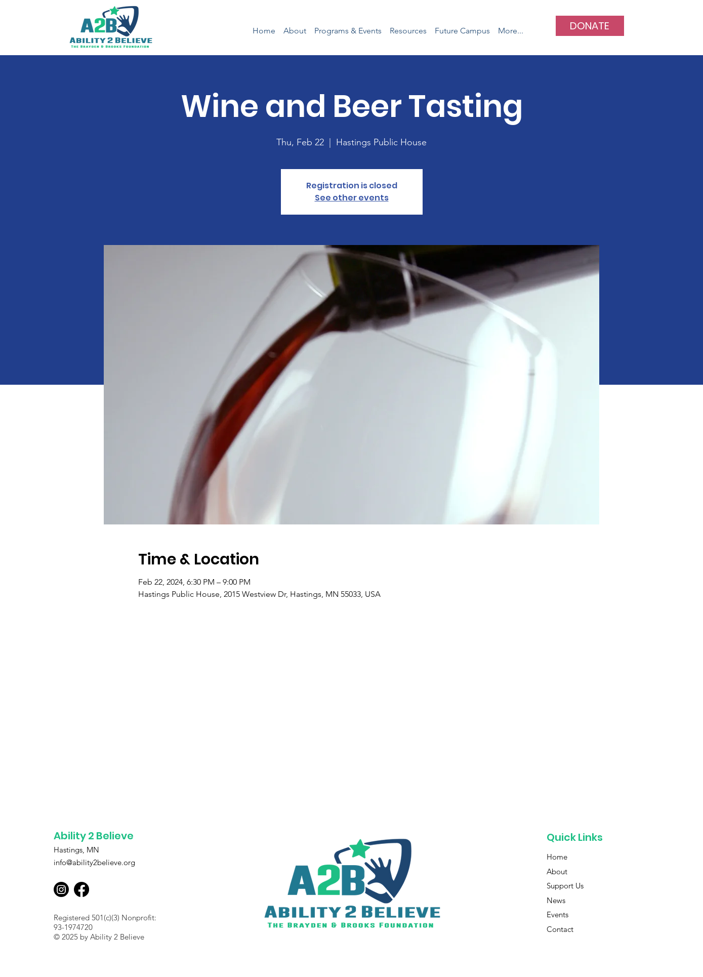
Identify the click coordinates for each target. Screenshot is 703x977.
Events (557, 914)
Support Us (565, 885)
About (557, 871)
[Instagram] (61, 889)
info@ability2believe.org (94, 862)
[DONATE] (590, 26)
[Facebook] (81, 889)
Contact (560, 929)
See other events (352, 197)
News (556, 900)
